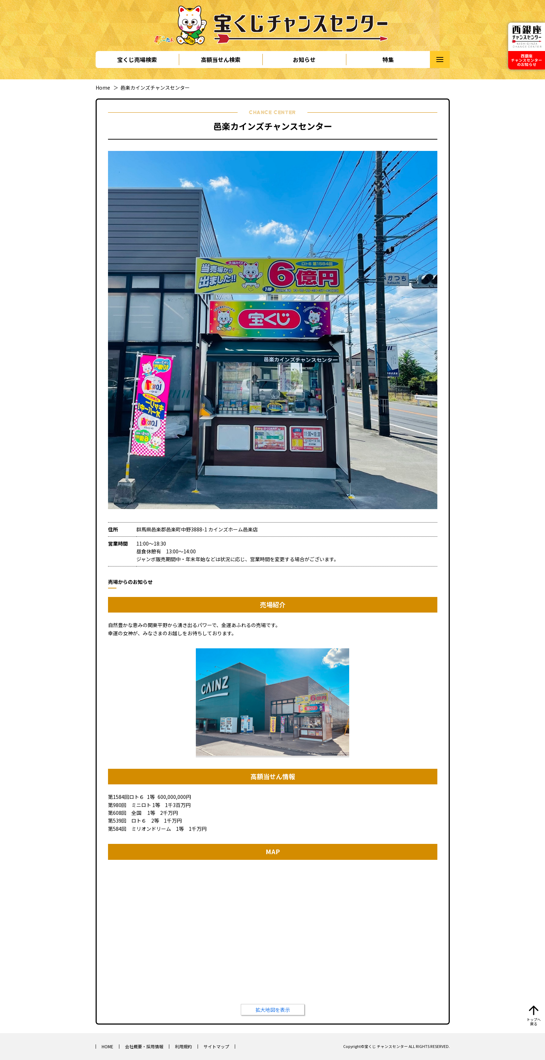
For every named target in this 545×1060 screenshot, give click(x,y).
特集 (388, 59)
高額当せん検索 (220, 59)
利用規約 (183, 1046)
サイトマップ (216, 1046)
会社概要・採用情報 (144, 1046)
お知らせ (304, 59)
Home (103, 87)
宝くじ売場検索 (137, 59)
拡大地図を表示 (272, 1009)
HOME (107, 1046)
